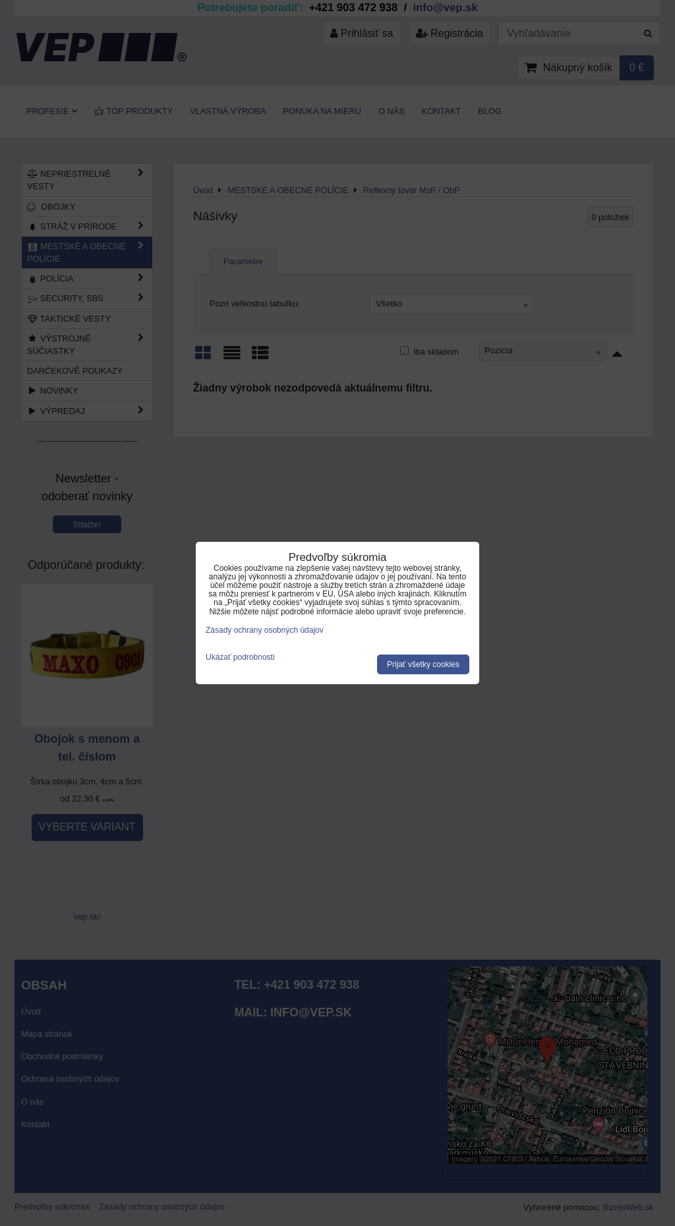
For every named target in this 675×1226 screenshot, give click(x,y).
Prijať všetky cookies (423, 664)
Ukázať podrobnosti (240, 657)
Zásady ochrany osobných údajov (265, 630)
